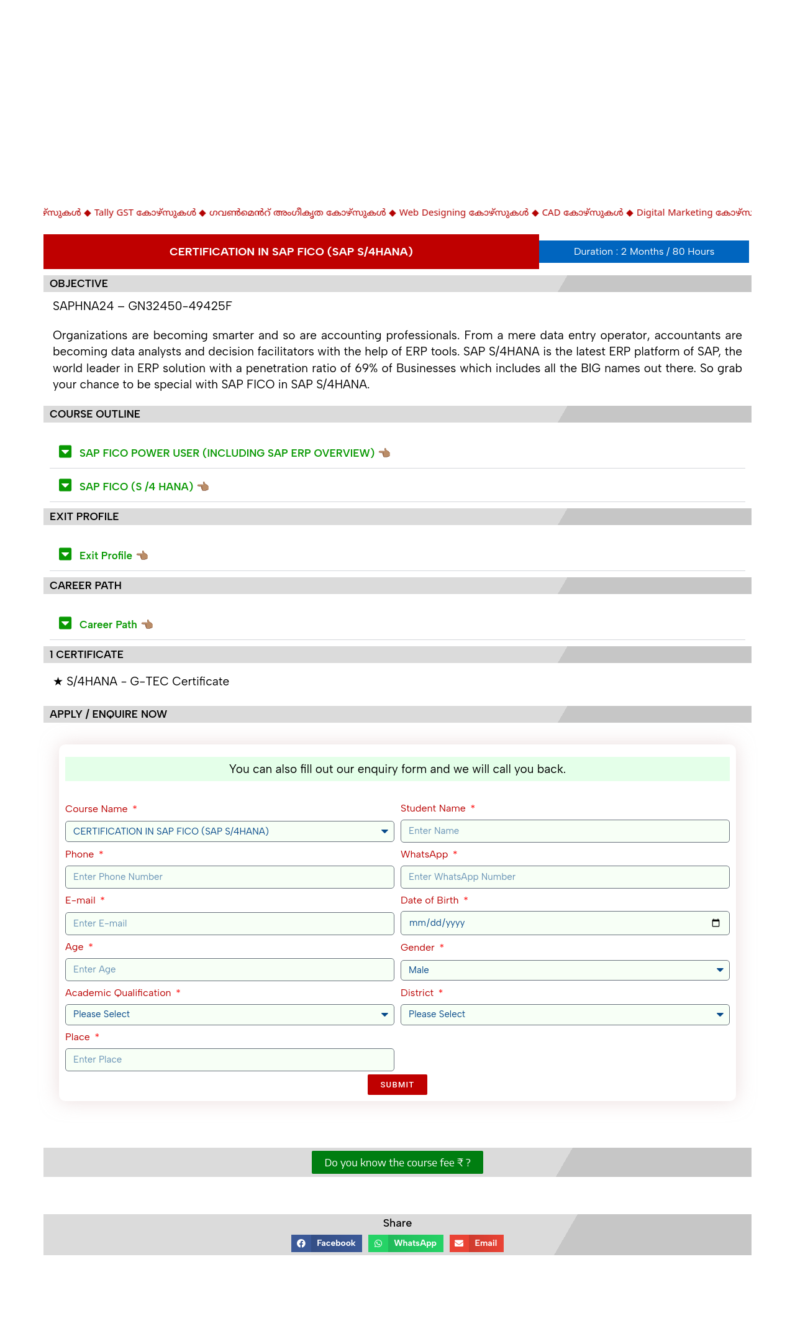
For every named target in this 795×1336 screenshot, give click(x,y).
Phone (81, 854)
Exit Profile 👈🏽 (114, 555)
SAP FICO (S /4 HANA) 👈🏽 (144, 486)
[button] (397, 452)
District (419, 993)
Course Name (97, 809)
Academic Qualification (119, 993)
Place (79, 1037)
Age (75, 947)
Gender (419, 947)
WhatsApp (426, 854)
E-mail (81, 900)
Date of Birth (431, 900)
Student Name (434, 808)
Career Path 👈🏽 (116, 624)
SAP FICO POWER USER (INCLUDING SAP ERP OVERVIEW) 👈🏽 (235, 453)
